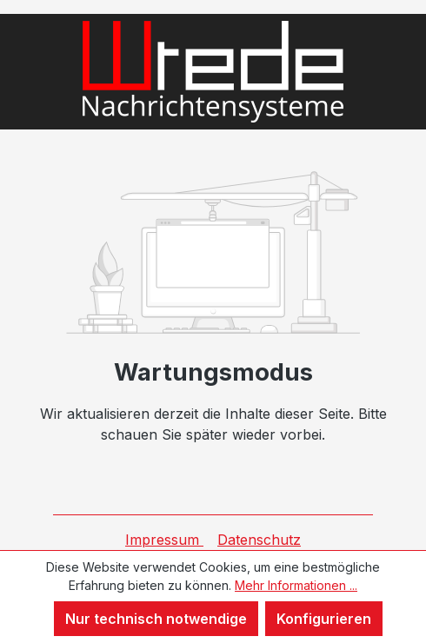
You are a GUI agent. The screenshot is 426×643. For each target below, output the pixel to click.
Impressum (164, 539)
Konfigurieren (323, 618)
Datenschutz (259, 539)
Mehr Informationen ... (296, 585)
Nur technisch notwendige (156, 618)
